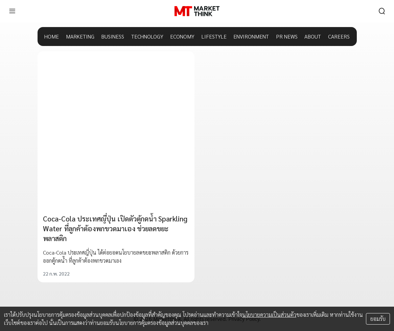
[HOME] (197, 11)
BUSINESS (112, 36)
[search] (382, 11)
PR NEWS (287, 36)
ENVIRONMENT (251, 36)
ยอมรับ (378, 318)
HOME (51, 36)
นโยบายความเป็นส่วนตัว (269, 314)
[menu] (12, 11)
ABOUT (312, 36)
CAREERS (339, 36)
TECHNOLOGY (147, 36)
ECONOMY (182, 36)
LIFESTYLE (214, 36)
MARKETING (80, 36)
